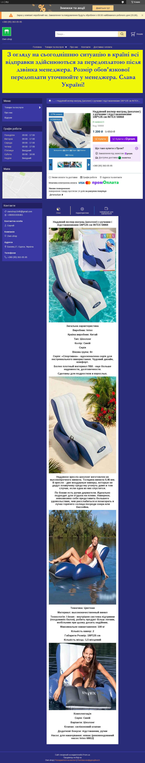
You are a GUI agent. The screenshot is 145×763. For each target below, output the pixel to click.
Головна (37, 47)
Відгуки (8, 117)
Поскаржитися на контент (65, 760)
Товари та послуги (54, 47)
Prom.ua (86, 755)
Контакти (85, 47)
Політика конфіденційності (88, 760)
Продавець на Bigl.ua (72, 757)
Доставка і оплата (103, 47)
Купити (102, 139)
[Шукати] (122, 34)
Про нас (74, 47)
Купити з (125, 139)
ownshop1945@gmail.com (19, 211)
